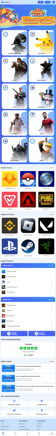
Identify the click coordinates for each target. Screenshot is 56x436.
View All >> (50, 265)
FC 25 (2, 423)
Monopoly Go (4, 429)
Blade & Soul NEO (5, 426)
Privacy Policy (22, 423)
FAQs (38, 429)
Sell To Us (39, 426)
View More (51, 167)
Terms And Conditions (24, 429)
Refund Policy (22, 426)
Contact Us (39, 423)
